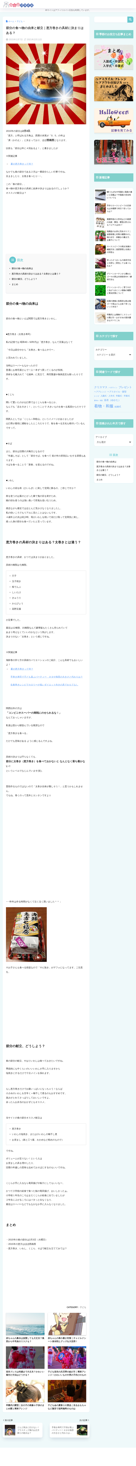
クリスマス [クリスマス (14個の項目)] (100, 387)
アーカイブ (101, 437)
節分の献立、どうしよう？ (24, 279)
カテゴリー (101, 350)
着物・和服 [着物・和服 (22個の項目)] (103, 406)
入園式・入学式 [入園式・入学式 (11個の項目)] (107, 396)
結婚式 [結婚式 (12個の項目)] (118, 406)
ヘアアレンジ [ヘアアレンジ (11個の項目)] (100, 392)
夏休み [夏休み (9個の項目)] (96, 400)
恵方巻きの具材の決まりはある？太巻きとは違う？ (36, 273)
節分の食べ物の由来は (22, 268)
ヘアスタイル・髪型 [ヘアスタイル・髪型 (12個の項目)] (116, 392)
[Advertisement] (46, 225)
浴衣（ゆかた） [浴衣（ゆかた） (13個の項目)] (112, 400)
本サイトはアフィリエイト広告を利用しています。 (68, 10)
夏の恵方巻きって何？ (22, 164)
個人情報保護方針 (84, 1458)
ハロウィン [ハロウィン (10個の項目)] (113, 388)
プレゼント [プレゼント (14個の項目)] (125, 387)
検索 (130, 20)
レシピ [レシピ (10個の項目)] (96, 396)
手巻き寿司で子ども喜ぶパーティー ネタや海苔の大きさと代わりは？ (46, 676)
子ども (83, 1307)
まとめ (15, 284)
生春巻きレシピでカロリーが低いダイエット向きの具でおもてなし (44, 684)
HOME (68, 1452)
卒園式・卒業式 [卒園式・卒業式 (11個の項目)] (123, 396)
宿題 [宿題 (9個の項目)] (101, 400)
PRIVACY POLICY (64, 1458)
